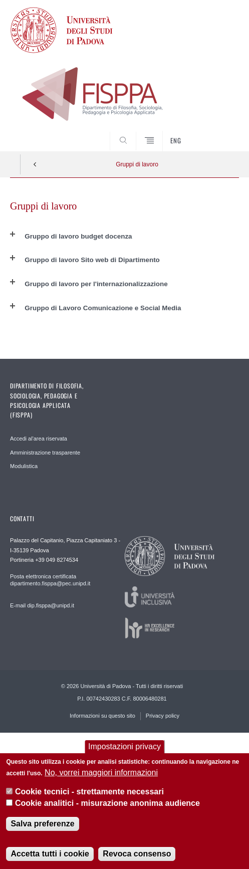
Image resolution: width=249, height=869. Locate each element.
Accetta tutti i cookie (50, 854)
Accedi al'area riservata (38, 439)
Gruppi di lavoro (137, 164)
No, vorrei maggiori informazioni (101, 773)
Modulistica (24, 466)
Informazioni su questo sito (102, 716)
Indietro (35, 164)
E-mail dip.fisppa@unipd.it (42, 605)
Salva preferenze (42, 824)
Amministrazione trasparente (45, 453)
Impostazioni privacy (124, 747)
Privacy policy (162, 716)
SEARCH (219, 132)
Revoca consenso (137, 854)
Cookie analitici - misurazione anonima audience (107, 803)
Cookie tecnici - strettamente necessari (89, 792)
